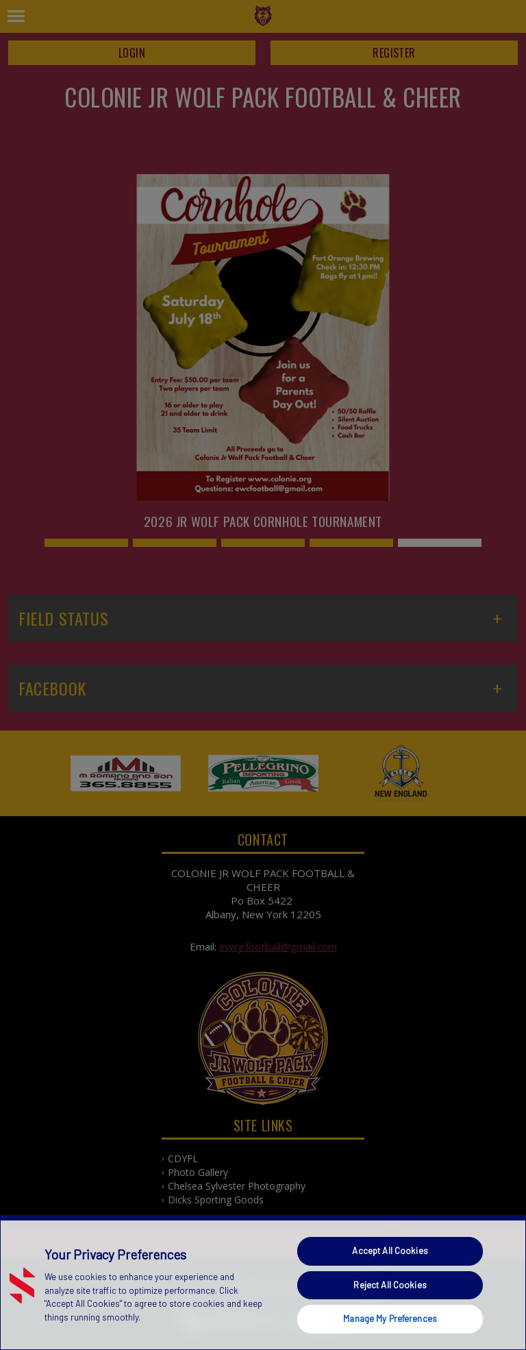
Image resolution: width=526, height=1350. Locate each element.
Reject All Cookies (389, 1284)
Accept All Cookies (389, 1250)
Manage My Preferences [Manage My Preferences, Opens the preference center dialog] (390, 1318)
